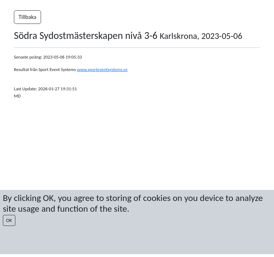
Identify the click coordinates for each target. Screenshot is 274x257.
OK (9, 220)
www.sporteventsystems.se (102, 69)
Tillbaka (27, 17)
